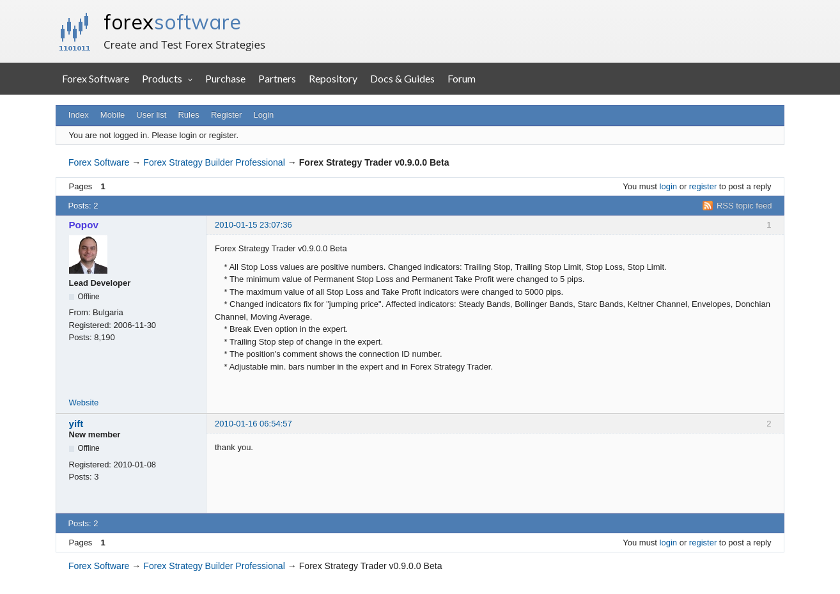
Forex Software (95, 78)
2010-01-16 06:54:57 (253, 423)
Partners (277, 78)
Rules (188, 115)
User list (151, 115)
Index (78, 115)
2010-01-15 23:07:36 (253, 225)
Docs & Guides (402, 78)
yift (76, 423)
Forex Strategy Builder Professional (213, 162)
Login (264, 115)
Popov (83, 224)
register (703, 186)
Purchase (225, 78)
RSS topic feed (744, 205)
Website (84, 402)
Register (226, 115)
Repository (333, 78)
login (668, 186)
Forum (461, 78)
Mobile (112, 115)
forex (172, 22)
